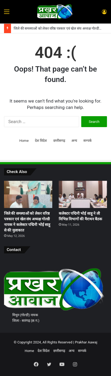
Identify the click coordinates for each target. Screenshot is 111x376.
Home (24, 141)
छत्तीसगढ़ (59, 141)
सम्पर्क (87, 141)
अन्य (74, 141)
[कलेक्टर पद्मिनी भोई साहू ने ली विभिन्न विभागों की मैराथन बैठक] (83, 194)
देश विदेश (41, 141)
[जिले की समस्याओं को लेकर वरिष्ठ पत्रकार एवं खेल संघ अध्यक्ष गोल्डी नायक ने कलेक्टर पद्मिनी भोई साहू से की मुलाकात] (28, 194)
